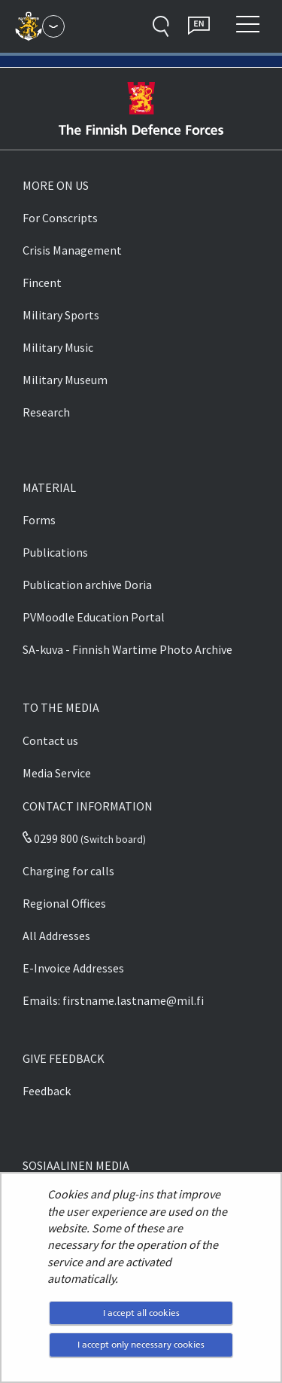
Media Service (57, 772)
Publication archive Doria (87, 584)
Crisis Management (72, 250)
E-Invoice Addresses (73, 967)
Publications (55, 552)
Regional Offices (64, 903)
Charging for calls (68, 870)
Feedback (47, 1090)
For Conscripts (60, 217)
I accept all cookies (141, 1312)
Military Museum (65, 379)
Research (46, 412)
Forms (39, 519)
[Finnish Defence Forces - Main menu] (53, 26)
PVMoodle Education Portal (94, 616)
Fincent (42, 282)
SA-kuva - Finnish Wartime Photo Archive (127, 649)
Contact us (50, 740)
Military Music (58, 347)
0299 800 (50, 838)
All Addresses (56, 935)
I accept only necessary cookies (141, 1344)
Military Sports (61, 314)
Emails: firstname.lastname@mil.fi (113, 1000)
